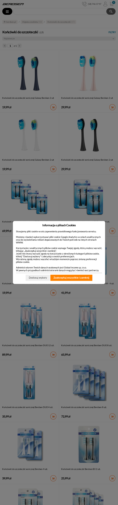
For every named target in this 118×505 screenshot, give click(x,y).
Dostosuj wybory (38, 277)
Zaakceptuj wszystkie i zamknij (71, 277)
